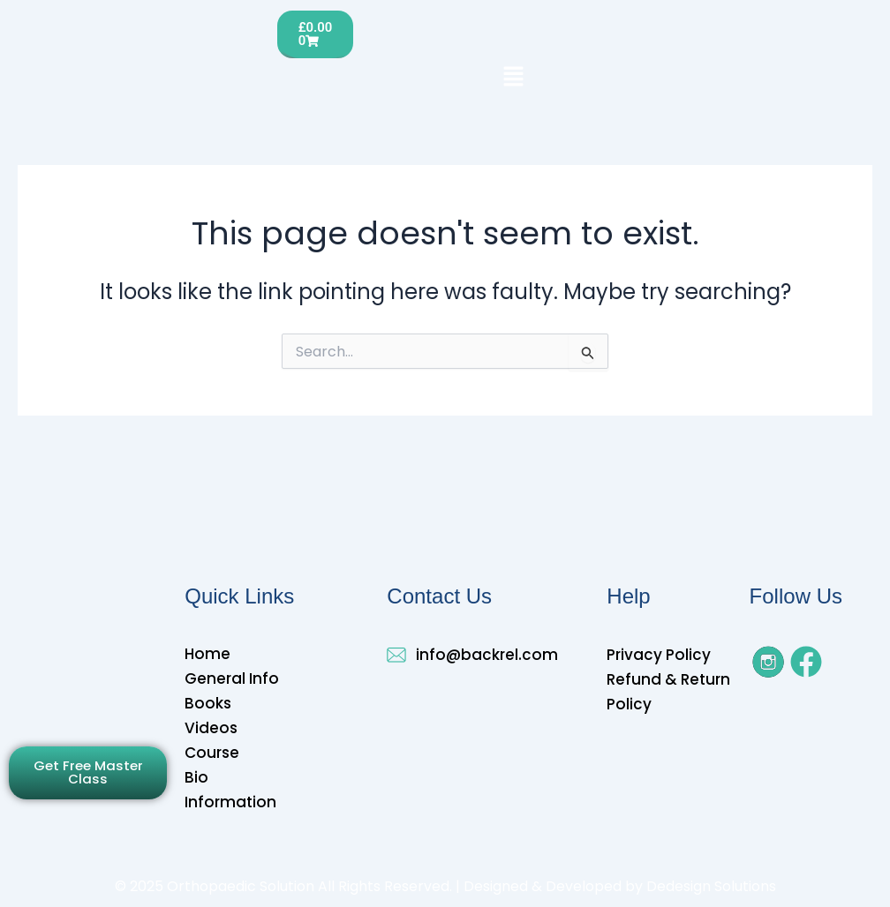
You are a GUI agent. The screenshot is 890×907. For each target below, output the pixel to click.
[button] (513, 77)
